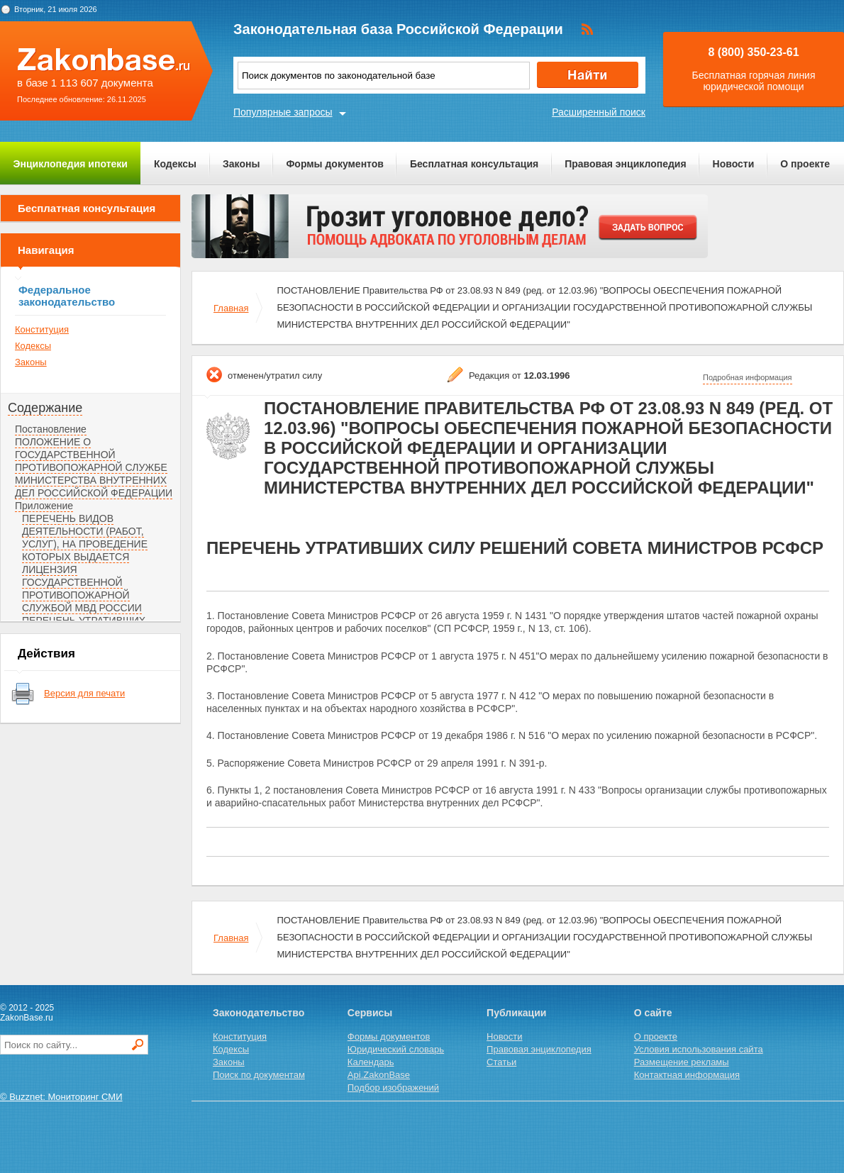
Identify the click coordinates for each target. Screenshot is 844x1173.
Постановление (51, 429)
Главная (230, 308)
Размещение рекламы (681, 1062)
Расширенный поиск (598, 112)
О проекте (805, 163)
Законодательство (258, 1012)
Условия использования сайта (698, 1049)
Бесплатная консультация (474, 163)
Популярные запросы (283, 112)
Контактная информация (687, 1074)
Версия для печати (84, 693)
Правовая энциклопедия (625, 163)
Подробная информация (747, 377)
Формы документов (335, 163)
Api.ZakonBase (379, 1074)
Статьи (501, 1062)
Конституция (42, 329)
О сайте (653, 1012)
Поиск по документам (259, 1074)
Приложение (44, 505)
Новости (734, 163)
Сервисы (370, 1012)
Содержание (45, 408)
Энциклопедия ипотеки (70, 163)
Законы (241, 163)
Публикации (516, 1012)
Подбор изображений (393, 1087)
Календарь (371, 1062)
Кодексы (175, 163)
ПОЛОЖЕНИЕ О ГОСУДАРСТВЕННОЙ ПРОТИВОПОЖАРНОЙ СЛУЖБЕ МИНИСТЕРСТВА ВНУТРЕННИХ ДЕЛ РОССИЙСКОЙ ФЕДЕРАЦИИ (93, 467)
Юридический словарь (396, 1049)
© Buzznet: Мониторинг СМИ (61, 1096)
